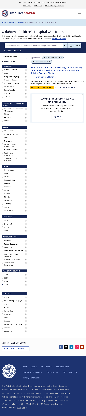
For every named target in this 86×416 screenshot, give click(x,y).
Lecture (7, 194)
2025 (6, 278)
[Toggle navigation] (79, 13)
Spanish (7, 328)
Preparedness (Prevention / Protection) (13, 110)
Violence (7, 97)
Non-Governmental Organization (11, 255)
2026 (6, 274)
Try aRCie (57, 116)
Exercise (7, 183)
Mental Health (9, 87)
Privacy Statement (31, 378)
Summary (7, 204)
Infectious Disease (11, 80)
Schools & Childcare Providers (11, 159)
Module (7, 197)
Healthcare (8, 247)
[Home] (18, 13)
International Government (13, 251)
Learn (33, 367)
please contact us (59, 38)
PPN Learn (38, 6)
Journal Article (9, 170)
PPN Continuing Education (54, 6)
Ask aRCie (62, 87)
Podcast (7, 227)
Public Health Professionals (9, 154)
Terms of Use (52, 372)
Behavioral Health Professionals (10, 145)
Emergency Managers (12, 134)
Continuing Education (32, 372)
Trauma (7, 93)
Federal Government (11, 244)
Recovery (7, 117)
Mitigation (7, 114)
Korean (6, 318)
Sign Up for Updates (14, 348)
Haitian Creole (9, 311)
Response (7, 121)
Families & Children (11, 149)
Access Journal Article (42, 87)
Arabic (6, 304)
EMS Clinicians (9, 131)
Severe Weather (10, 90)
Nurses (6, 137)
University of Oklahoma (46, 77)
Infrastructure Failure (11, 83)
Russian (7, 321)
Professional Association (13, 259)
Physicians (8, 141)
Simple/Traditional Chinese (13, 324)
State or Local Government (9, 264)
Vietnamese (8, 331)
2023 (6, 285)
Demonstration (9, 180)
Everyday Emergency (11, 76)
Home (4, 22)
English (6, 297)
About (25, 367)
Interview (7, 187)
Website (7, 220)
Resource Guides (62, 367)
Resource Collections (16, 22)
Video (6, 231)
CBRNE (6, 73)
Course (6, 177)
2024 (6, 281)
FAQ (65, 372)
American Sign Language (13, 301)
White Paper (8, 210)
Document (8, 224)
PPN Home (27, 6)
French (6, 307)
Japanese (7, 314)
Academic (7, 241)
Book (6, 173)
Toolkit (6, 207)
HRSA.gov (21, 407)
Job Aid (6, 190)
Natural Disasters (10, 70)
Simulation (8, 200)
